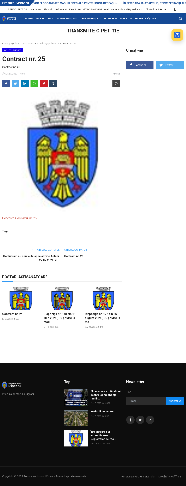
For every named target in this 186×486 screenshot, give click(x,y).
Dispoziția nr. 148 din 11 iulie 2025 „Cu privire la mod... (60, 318)
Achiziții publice (48, 43)
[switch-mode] (175, 9)
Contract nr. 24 (12, 314)
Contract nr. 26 (73, 256)
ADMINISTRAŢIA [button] (67, 18)
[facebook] (130, 420)
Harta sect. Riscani (41, 9)
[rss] (150, 420)
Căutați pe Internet (156, 9)
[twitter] (140, 420)
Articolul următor (78, 249)
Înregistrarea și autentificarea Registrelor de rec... (103, 435)
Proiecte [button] (110, 18)
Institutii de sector (102, 411)
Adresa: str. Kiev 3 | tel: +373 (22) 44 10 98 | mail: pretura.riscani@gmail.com (98, 9)
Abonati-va (175, 401)
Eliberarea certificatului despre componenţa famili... (105, 395)
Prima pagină (9, 43)
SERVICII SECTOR (17, 9)
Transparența (28, 43)
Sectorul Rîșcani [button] (147, 18)
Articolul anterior (46, 249)
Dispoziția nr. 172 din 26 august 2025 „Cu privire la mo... (102, 318)
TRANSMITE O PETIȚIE (93, 31)
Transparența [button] (90, 18)
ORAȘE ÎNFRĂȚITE (169, 476)
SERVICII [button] (126, 18)
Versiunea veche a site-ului (138, 476)
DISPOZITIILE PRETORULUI (39, 18)
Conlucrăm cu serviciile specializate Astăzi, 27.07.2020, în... (31, 258)
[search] (180, 18)
